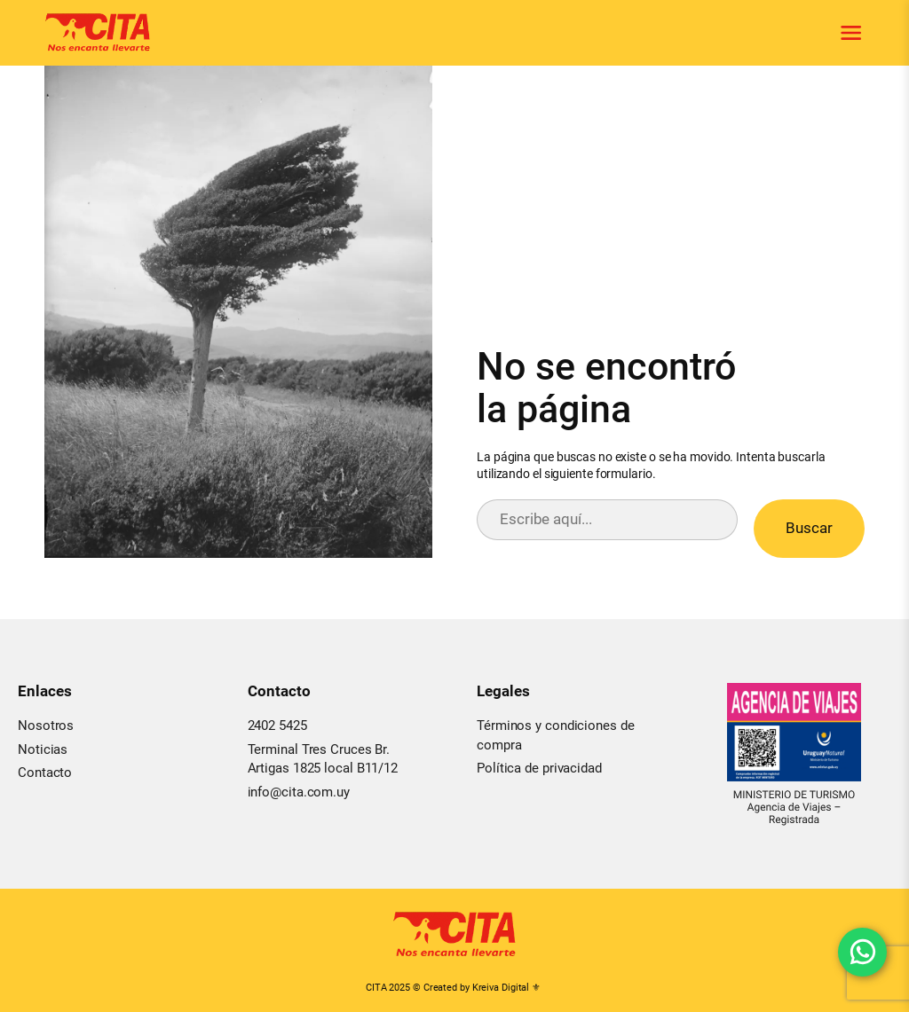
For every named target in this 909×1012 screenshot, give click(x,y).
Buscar (809, 528)
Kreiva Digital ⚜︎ (506, 987)
